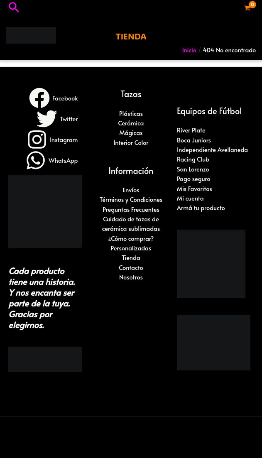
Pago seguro (194, 178)
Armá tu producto (201, 207)
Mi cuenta (190, 198)
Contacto (131, 267)
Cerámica (131, 123)
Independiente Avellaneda (212, 149)
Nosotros (131, 277)
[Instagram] (52, 139)
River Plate (191, 130)
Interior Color (130, 142)
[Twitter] (57, 118)
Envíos (130, 190)
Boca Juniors (194, 140)
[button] (14, 8)
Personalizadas (131, 248)
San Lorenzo (193, 169)
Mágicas (130, 132)
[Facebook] (53, 98)
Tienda (131, 257)
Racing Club (193, 159)
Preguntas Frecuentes (131, 209)
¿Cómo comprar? (131, 238)
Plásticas (131, 113)
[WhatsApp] (51, 160)
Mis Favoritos (194, 188)
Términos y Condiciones (131, 199)
